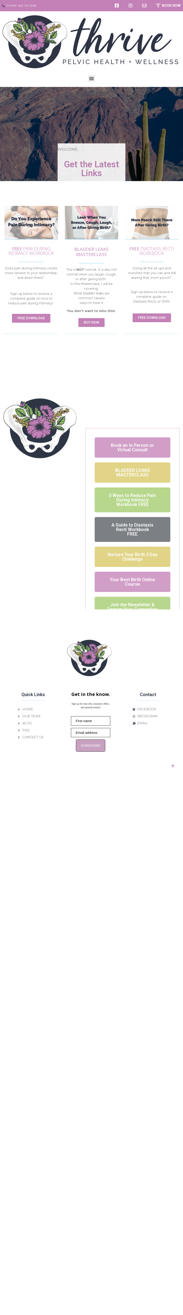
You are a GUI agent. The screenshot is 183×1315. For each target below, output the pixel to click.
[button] (91, 78)
